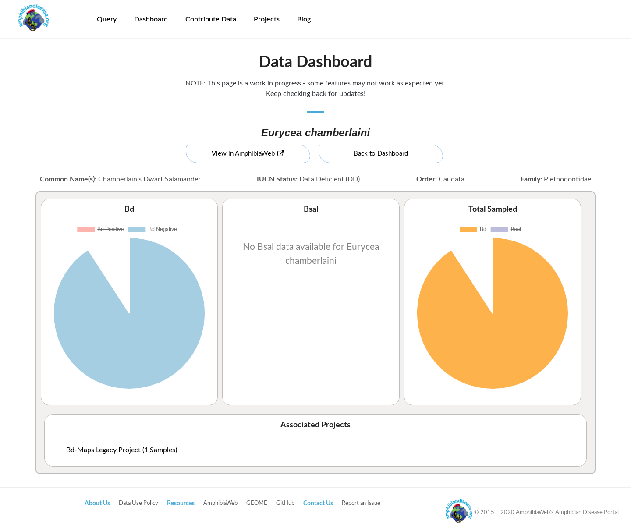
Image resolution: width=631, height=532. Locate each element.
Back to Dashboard (381, 153)
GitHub (285, 503)
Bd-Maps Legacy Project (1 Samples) (121, 450)
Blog (304, 19)
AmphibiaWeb (220, 503)
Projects (267, 19)
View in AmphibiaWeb (248, 153)
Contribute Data (210, 19)
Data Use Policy (138, 503)
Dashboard (151, 19)
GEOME (256, 503)
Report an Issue (361, 503)
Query (107, 19)
